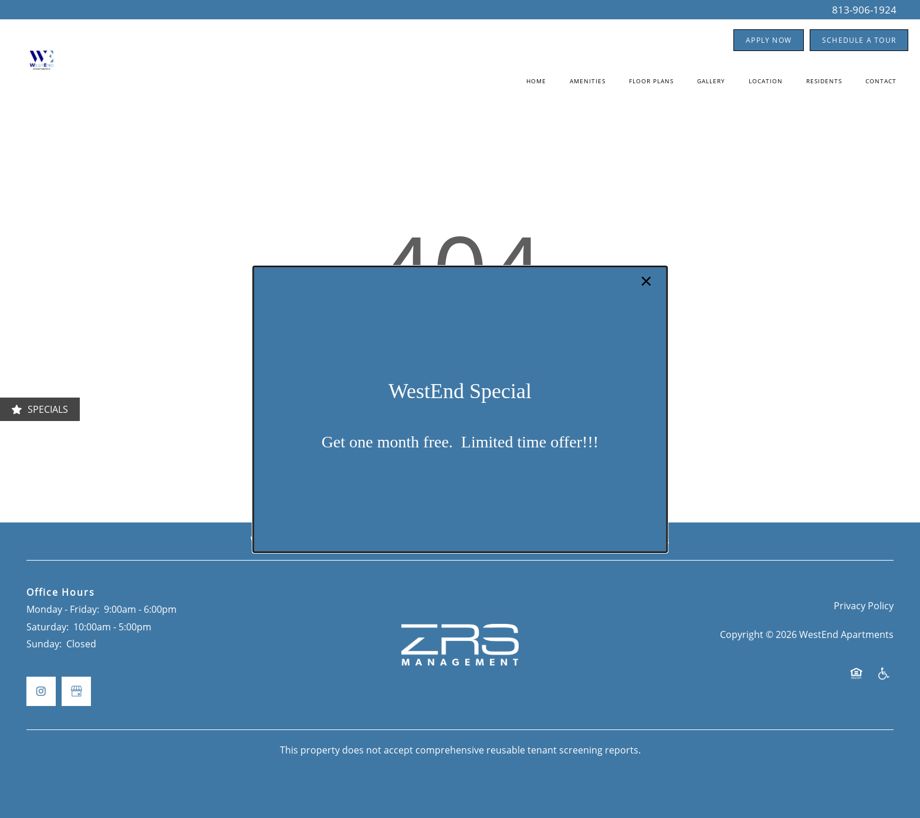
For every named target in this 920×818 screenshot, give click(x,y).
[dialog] (460, 409)
